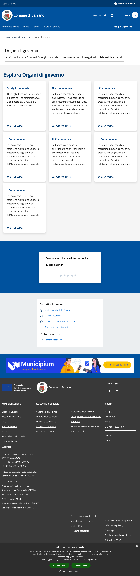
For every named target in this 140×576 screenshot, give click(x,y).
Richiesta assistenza (80, 530)
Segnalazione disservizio (82, 521)
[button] (70, 571)
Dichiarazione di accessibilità (118, 535)
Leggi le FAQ (76, 525)
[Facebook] (104, 15)
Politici (5, 431)
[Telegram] (110, 15)
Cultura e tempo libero (46, 416)
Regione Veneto (9, 3)
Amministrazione (22, 37)
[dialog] (70, 559)
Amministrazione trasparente (118, 520)
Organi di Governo (10, 411)
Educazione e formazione (82, 411)
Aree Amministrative (11, 416)
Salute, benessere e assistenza (85, 426)
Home (7, 37)
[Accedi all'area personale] (124, 3)
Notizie (108, 411)
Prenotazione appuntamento (84, 516)
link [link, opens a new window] (96, 559)
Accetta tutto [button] (59, 565)
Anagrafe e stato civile (46, 411)
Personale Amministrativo (14, 436)
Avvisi (108, 421)
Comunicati (110, 416)
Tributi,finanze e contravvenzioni (86, 416)
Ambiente (75, 421)
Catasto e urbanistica (46, 426)
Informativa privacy (114, 525)
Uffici (4, 421)
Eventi (108, 440)
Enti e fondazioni (9, 426)
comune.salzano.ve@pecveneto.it (22, 471)
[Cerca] (135, 15)
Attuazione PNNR (113, 540)
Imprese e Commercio (46, 421)
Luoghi (108, 435)
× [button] (137, 546)
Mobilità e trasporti (45, 431)
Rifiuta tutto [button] (81, 565)
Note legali (110, 530)
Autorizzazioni (77, 431)
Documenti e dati (10, 441)
